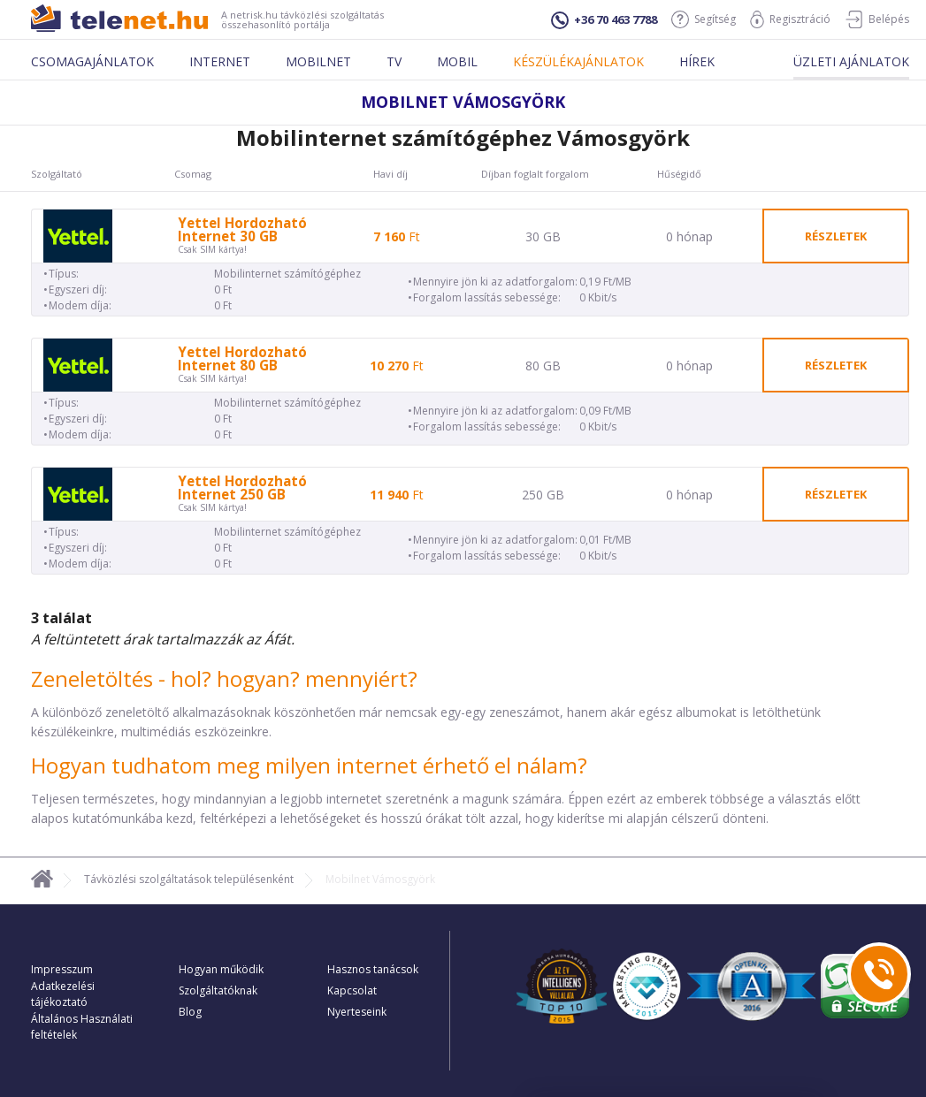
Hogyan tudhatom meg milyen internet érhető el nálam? (309, 765)
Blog (190, 1011)
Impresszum (62, 969)
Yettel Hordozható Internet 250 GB (242, 488)
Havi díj (390, 174)
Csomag (192, 174)
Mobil (457, 61)
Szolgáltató (56, 174)
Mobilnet (318, 61)
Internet (219, 61)
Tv (394, 61)
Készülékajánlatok (578, 61)
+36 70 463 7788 (604, 20)
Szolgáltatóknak (218, 990)
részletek (836, 236)
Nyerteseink (356, 1011)
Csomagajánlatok (92, 61)
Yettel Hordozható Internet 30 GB (242, 230)
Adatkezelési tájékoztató (63, 994)
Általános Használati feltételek (82, 1026)
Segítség (703, 19)
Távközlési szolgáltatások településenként (189, 879)
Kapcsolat (352, 990)
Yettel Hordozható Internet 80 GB (242, 359)
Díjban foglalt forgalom (535, 174)
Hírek (697, 61)
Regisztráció (790, 19)
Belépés (877, 19)
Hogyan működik (221, 969)
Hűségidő (679, 174)
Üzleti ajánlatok (851, 61)
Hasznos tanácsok (372, 969)
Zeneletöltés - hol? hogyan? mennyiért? (224, 678)
